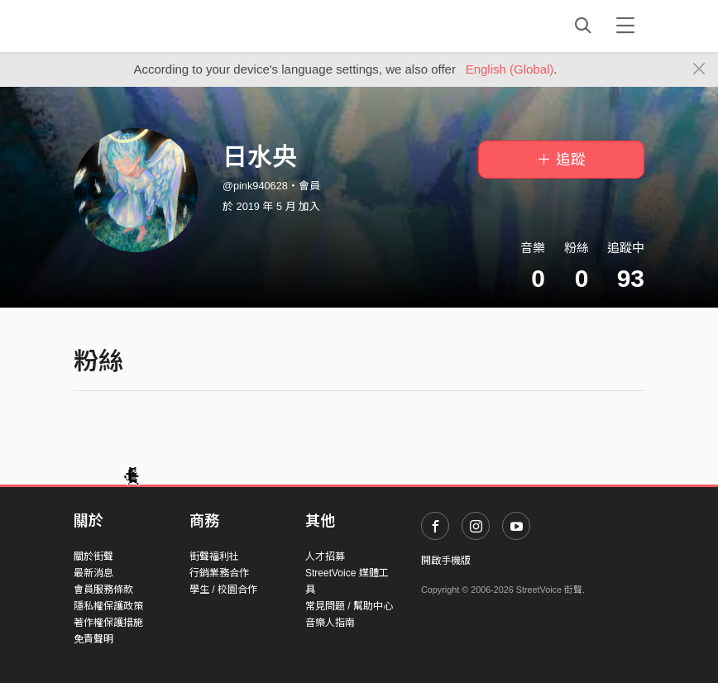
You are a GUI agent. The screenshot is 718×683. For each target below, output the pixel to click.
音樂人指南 (330, 622)
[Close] (699, 69)
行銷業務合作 (219, 573)
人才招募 (325, 556)
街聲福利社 (214, 556)
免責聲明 (93, 639)
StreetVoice (142, 25)
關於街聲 (93, 556)
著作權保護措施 (108, 622)
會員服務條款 (103, 589)
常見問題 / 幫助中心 (349, 606)
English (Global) (510, 69)
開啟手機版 (446, 560)
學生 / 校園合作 (223, 589)
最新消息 (93, 573)
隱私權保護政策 (108, 606)
